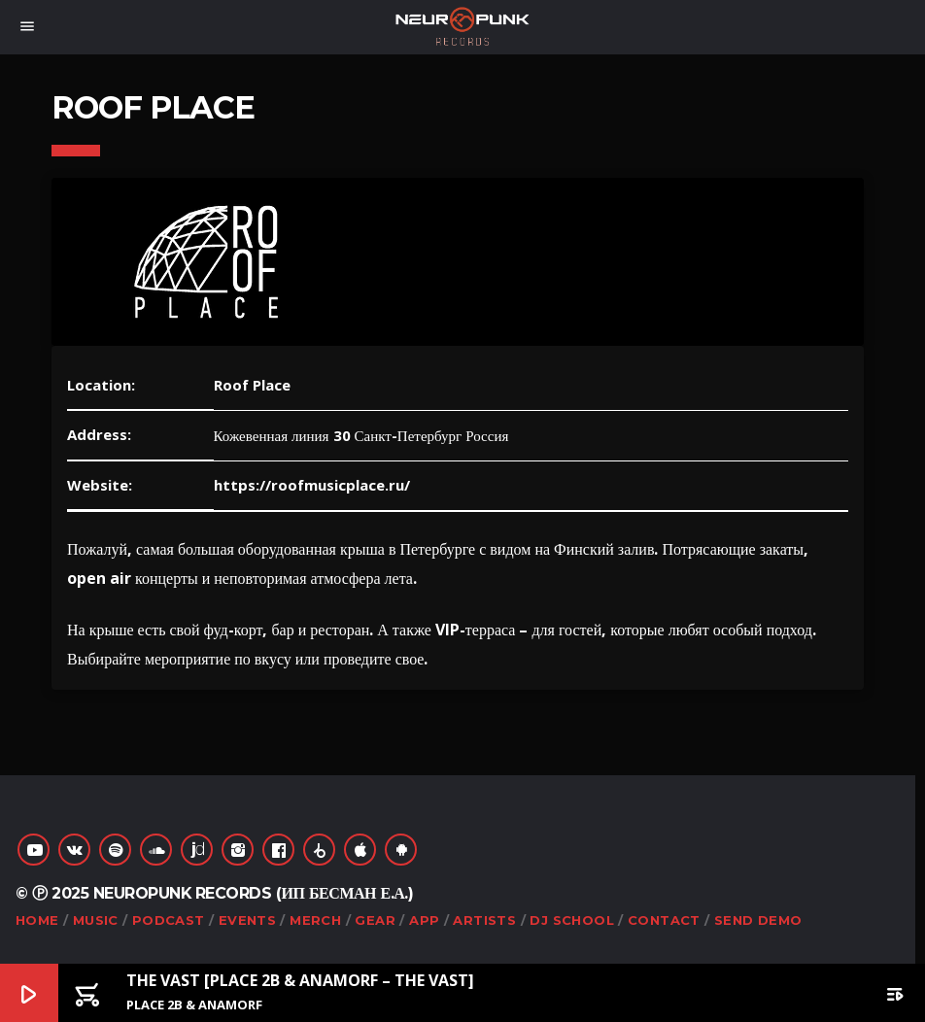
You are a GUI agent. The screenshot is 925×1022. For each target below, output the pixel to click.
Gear (375, 920)
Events (247, 920)
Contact (664, 920)
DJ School (572, 920)
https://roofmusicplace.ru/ (312, 484)
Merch (315, 920)
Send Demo (758, 920)
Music (96, 920)
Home (37, 920)
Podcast (168, 920)
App (424, 920)
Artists (484, 920)
